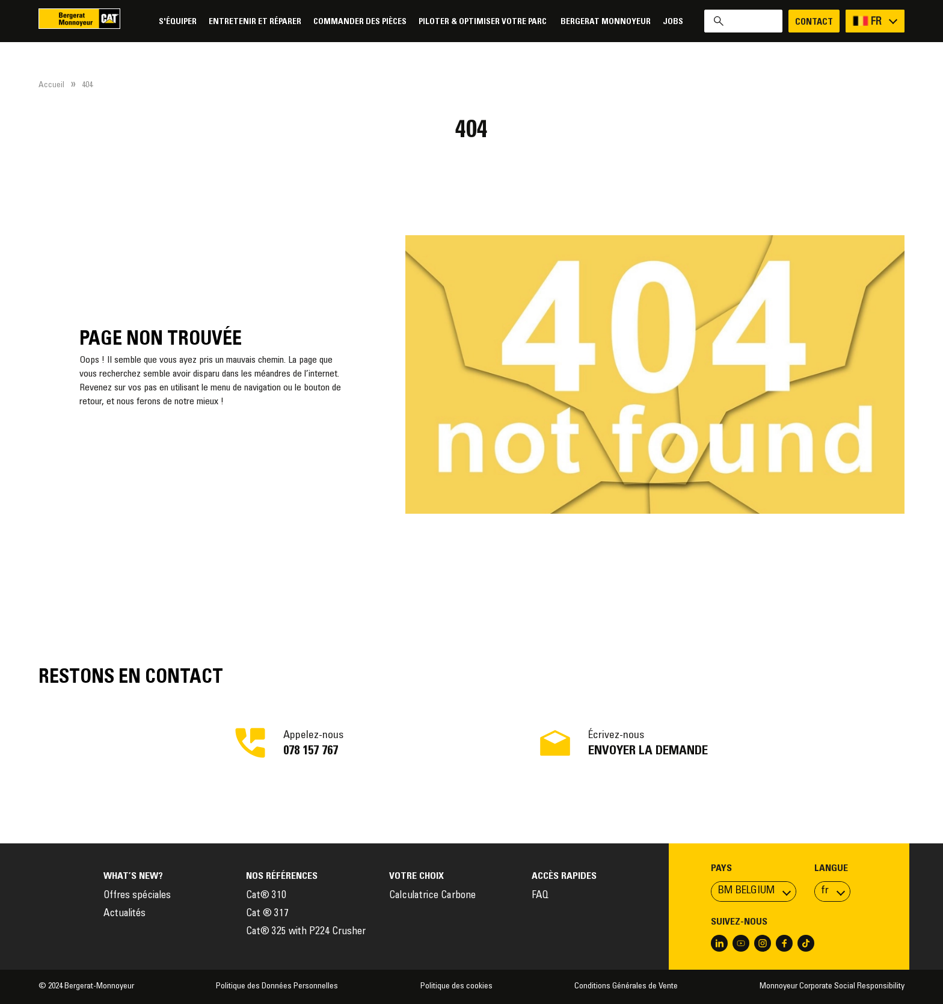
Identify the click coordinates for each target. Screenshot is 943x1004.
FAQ (540, 896)
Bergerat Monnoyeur (606, 22)
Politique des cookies (456, 986)
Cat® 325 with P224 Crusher (306, 932)
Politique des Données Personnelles (277, 986)
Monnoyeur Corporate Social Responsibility (832, 986)
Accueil (51, 85)
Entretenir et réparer (255, 22)
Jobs (673, 22)
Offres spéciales (137, 896)
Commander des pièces (360, 22)
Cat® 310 (266, 896)
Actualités (124, 914)
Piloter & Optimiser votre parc (483, 22)
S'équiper (178, 22)
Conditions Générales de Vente (626, 986)
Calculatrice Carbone (432, 896)
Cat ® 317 (267, 914)
